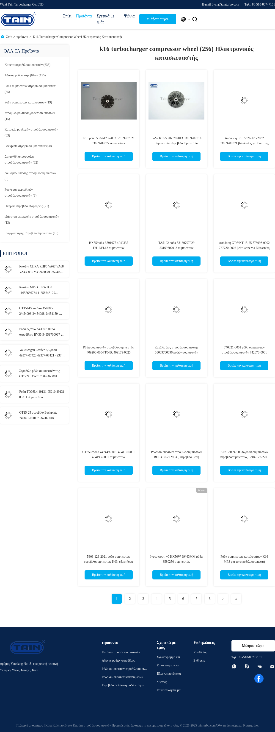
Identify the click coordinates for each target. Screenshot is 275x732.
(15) (30, 116)
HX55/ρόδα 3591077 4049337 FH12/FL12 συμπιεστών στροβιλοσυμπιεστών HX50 (108, 248)
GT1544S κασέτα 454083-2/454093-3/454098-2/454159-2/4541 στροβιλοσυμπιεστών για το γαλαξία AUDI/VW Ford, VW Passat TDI (42, 311)
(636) (27, 65)
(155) (25, 75)
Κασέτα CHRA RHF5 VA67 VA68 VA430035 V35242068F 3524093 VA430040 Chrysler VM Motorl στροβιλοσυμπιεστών (41, 270)
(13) (32, 219)
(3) (20, 192)
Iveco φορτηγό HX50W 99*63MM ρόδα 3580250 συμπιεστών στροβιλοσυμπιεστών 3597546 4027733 (176, 561)
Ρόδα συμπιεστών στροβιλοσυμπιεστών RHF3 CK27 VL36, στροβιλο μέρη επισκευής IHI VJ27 (176, 457)
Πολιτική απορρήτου (29, 725)
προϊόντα (22, 37)
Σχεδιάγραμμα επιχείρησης (170, 657)
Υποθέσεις (200, 652)
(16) (31, 233)
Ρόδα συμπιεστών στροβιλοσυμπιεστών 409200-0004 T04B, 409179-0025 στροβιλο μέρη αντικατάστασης (108, 352)
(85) (30, 89)
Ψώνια (129, 16)
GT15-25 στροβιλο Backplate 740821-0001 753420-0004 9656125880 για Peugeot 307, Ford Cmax (41, 416)
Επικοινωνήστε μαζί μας (170, 690)
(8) (30, 176)
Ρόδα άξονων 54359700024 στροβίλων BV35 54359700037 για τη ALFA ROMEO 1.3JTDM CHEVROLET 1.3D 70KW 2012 (42, 332)
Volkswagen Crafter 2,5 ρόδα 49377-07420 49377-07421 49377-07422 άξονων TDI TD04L (41, 353)
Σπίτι (67, 16)
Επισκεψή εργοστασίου (170, 666)
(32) (21, 159)
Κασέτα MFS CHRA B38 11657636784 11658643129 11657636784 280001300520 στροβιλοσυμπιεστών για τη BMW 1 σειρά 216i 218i (41, 291)
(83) (31, 132)
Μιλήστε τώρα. (157, 19)
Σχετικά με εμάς (105, 19)
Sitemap (162, 682)
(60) (28, 146)
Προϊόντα (84, 16)
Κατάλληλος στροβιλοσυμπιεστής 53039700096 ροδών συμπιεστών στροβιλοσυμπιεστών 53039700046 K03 (176, 352)
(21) (27, 206)
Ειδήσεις (199, 660)
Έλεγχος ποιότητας (169, 673)
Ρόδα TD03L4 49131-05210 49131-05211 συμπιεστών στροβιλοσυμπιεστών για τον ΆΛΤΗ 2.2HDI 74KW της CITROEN (42, 395)
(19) (28, 102)
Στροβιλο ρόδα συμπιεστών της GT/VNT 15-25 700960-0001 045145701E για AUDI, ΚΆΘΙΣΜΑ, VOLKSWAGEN (39, 374)
